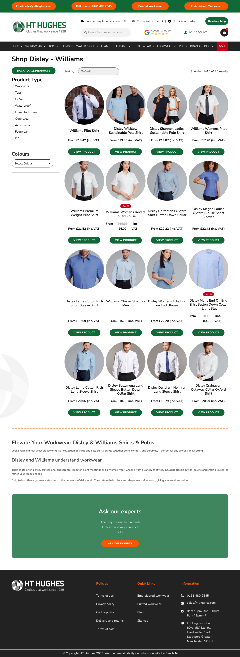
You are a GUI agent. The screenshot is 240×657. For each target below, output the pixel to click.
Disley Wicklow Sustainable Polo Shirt (126, 130)
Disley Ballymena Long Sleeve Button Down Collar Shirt (125, 389)
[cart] (224, 33)
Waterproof (21, 106)
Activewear (21, 125)
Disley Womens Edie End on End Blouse (167, 303)
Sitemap (142, 621)
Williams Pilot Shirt (84, 130)
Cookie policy (105, 612)
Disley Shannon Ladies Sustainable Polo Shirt (167, 130)
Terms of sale (105, 629)
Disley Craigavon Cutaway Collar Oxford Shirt (208, 389)
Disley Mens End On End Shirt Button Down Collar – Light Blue (208, 304)
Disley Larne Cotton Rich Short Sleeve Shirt (84, 303)
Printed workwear (149, 604)
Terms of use (105, 596)
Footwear (20, 132)
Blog (140, 612)
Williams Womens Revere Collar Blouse (126, 214)
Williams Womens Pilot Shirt (208, 130)
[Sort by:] (98, 71)
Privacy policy (105, 604)
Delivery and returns (110, 621)
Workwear (20, 86)
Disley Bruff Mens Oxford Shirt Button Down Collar (167, 213)
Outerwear (21, 119)
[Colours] (32, 163)
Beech (172, 653)
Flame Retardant (25, 112)
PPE (16, 138)
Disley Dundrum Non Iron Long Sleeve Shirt (167, 389)
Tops (17, 93)
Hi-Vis (17, 99)
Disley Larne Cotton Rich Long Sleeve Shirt (84, 389)
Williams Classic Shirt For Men (125, 303)
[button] (17, 46)
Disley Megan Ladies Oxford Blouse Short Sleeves (208, 213)
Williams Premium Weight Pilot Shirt (84, 213)
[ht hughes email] (202, 603)
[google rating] (157, 32)
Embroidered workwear (153, 596)
